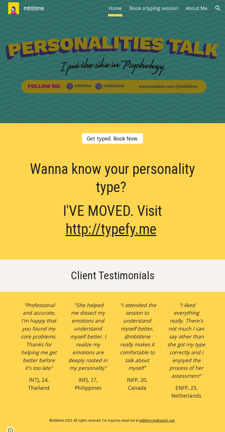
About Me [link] (196, 8)
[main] (112, 205)
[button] (218, 8)
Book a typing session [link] (153, 8)
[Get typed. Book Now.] (112, 138)
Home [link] (115, 8)
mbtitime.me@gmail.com (157, 421)
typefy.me (128, 229)
